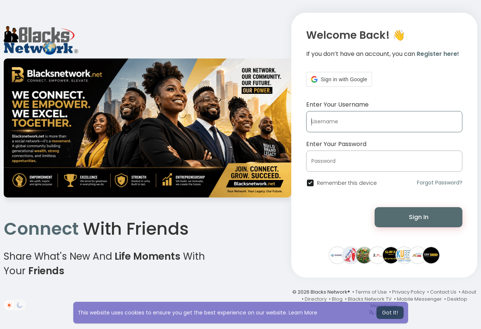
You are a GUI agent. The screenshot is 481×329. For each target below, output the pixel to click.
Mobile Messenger (419, 299)
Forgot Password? (439, 182)
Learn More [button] (303, 312)
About (469, 291)
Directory (316, 299)
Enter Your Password (336, 144)
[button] (339, 79)
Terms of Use (371, 291)
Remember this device (347, 183)
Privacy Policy (408, 291)
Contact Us (443, 291)
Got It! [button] (390, 312)
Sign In (419, 217)
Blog (337, 299)
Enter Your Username (337, 104)
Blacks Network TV (370, 299)
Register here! (438, 54)
